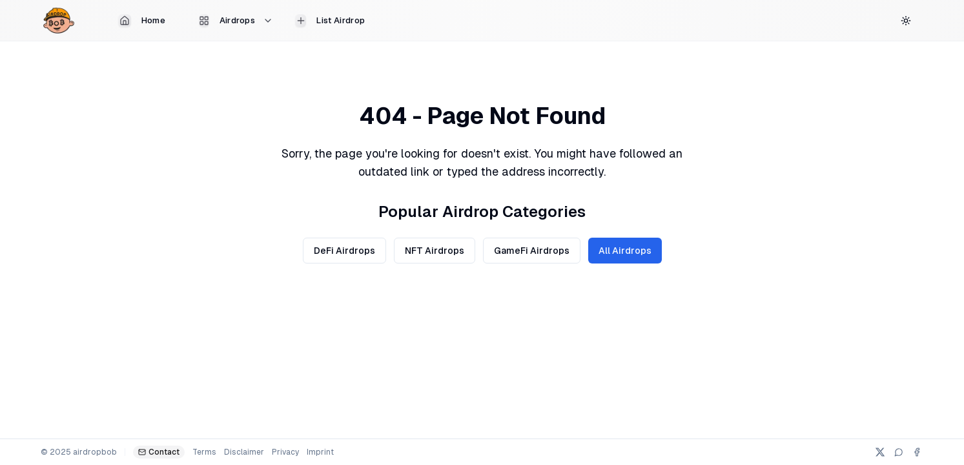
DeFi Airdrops (344, 250)
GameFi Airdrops (531, 250)
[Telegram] (899, 452)
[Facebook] (917, 452)
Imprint (320, 452)
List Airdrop (330, 20)
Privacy (285, 452)
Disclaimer (244, 452)
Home (141, 20)
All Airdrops (625, 250)
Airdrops (236, 20)
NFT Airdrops (434, 250)
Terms (204, 452)
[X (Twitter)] (880, 452)
